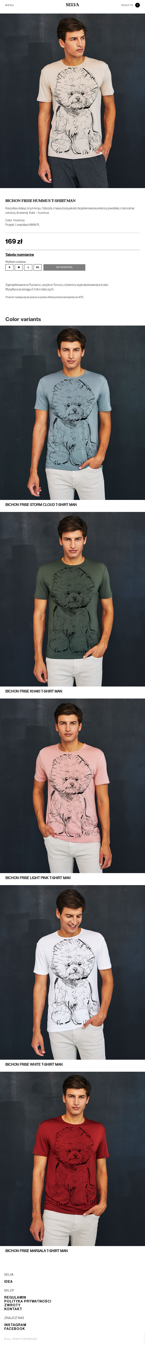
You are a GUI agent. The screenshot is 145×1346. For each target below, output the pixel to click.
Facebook (14, 1328)
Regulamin (15, 1297)
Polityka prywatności (27, 1301)
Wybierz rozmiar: (15, 261)
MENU (9, 5)
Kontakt (13, 1309)
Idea (8, 1281)
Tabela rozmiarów (19, 254)
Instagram (15, 1324)
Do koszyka (64, 267)
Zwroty (12, 1305)
